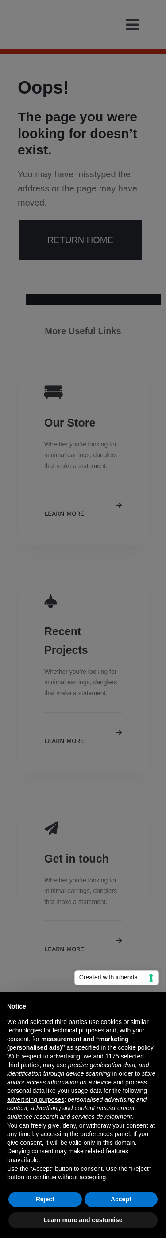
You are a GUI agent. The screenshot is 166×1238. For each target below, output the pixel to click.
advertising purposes (35, 1099)
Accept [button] (121, 1199)
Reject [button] (45, 1199)
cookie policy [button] (135, 1047)
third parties (23, 1065)
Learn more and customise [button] (82, 1219)
